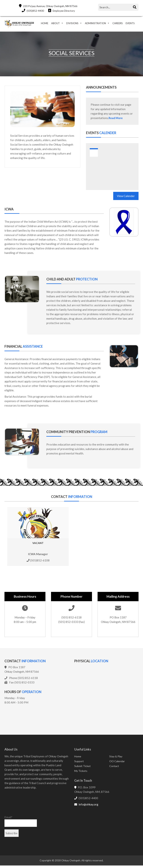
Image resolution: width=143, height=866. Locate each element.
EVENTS (130, 23)
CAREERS (117, 23)
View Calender (126, 196)
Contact (114, 766)
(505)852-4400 (32, 10)
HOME (44, 23)
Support (79, 761)
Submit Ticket (82, 766)
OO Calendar (117, 761)
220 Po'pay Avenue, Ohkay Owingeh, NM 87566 (48, 6)
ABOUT (55, 23)
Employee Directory (61, 10)
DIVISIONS (72, 23)
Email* (20, 821)
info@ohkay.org (88, 805)
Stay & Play (115, 756)
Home (77, 756)
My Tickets (80, 771)
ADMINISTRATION (95, 23)
